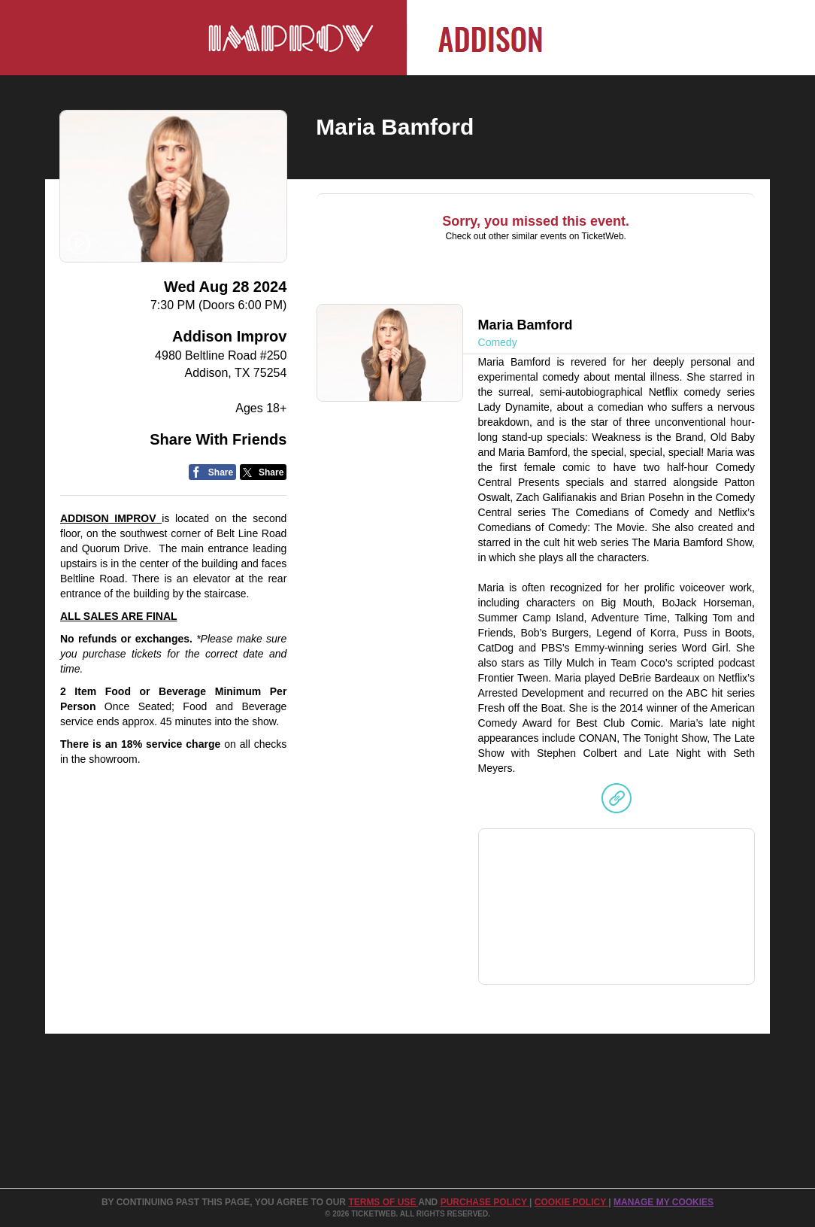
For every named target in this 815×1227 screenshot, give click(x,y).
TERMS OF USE (383, 1202)
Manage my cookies (664, 1202)
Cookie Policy (571, 1202)
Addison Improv (229, 336)
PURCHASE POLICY (485, 1202)
